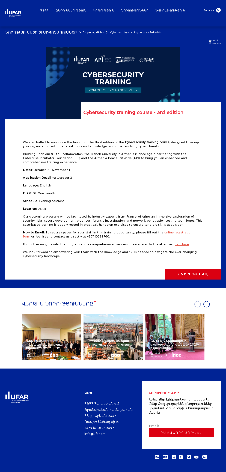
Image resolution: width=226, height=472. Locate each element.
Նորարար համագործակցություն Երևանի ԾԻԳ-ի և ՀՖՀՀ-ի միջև (47, 346)
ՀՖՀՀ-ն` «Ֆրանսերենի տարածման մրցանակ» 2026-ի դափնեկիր (174, 344)
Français (209, 10)
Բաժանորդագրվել (181, 433)
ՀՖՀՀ (44, 10)
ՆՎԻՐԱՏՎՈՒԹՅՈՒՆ (170, 10)
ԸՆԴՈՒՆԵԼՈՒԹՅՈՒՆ (71, 10)
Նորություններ (93, 32)
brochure (182, 244)
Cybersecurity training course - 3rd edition (136, 32)
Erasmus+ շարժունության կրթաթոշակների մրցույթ (108, 342)
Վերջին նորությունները (57, 304)
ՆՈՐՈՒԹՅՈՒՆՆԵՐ (134, 10)
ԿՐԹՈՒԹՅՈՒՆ (103, 10)
